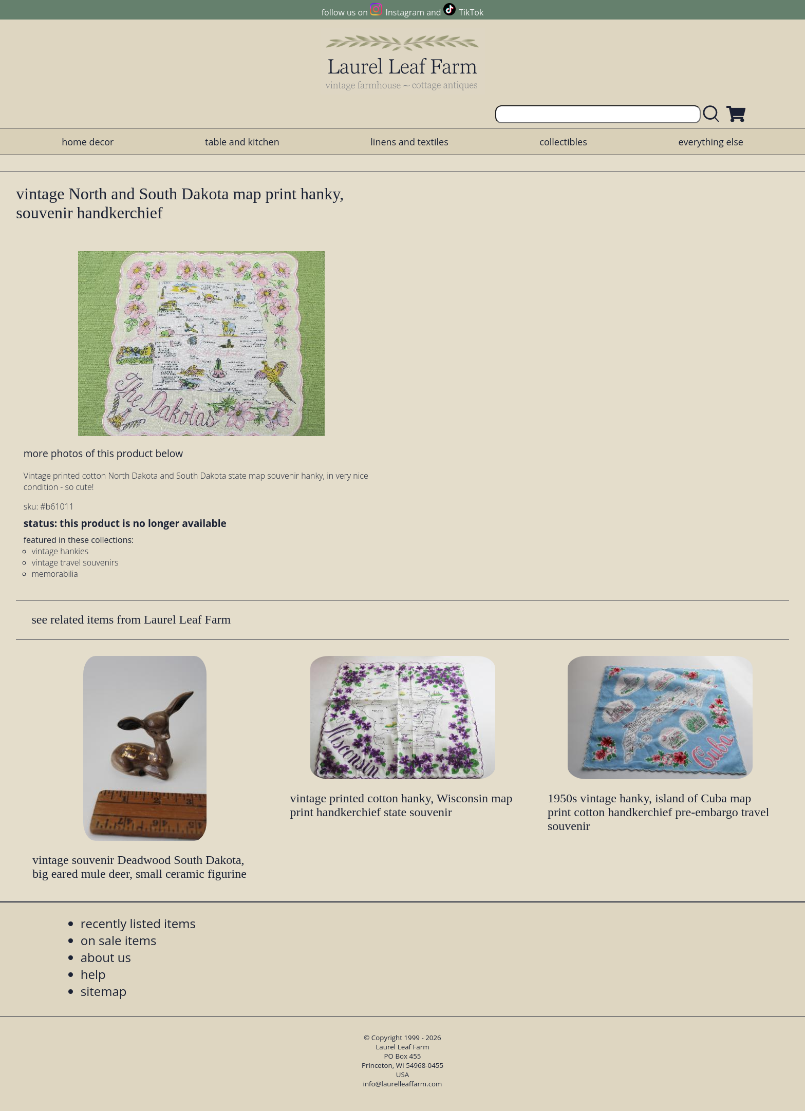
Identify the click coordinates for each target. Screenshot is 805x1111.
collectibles (563, 142)
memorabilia (55, 573)
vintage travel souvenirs (75, 562)
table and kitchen (242, 142)
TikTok (471, 12)
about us (106, 957)
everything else (710, 142)
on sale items (119, 940)
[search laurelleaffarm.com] (713, 114)
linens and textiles (409, 142)
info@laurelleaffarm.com (402, 1083)
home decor (88, 142)
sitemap (104, 991)
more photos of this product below (103, 453)
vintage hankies (60, 551)
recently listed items (138, 923)
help (93, 974)
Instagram (405, 12)
